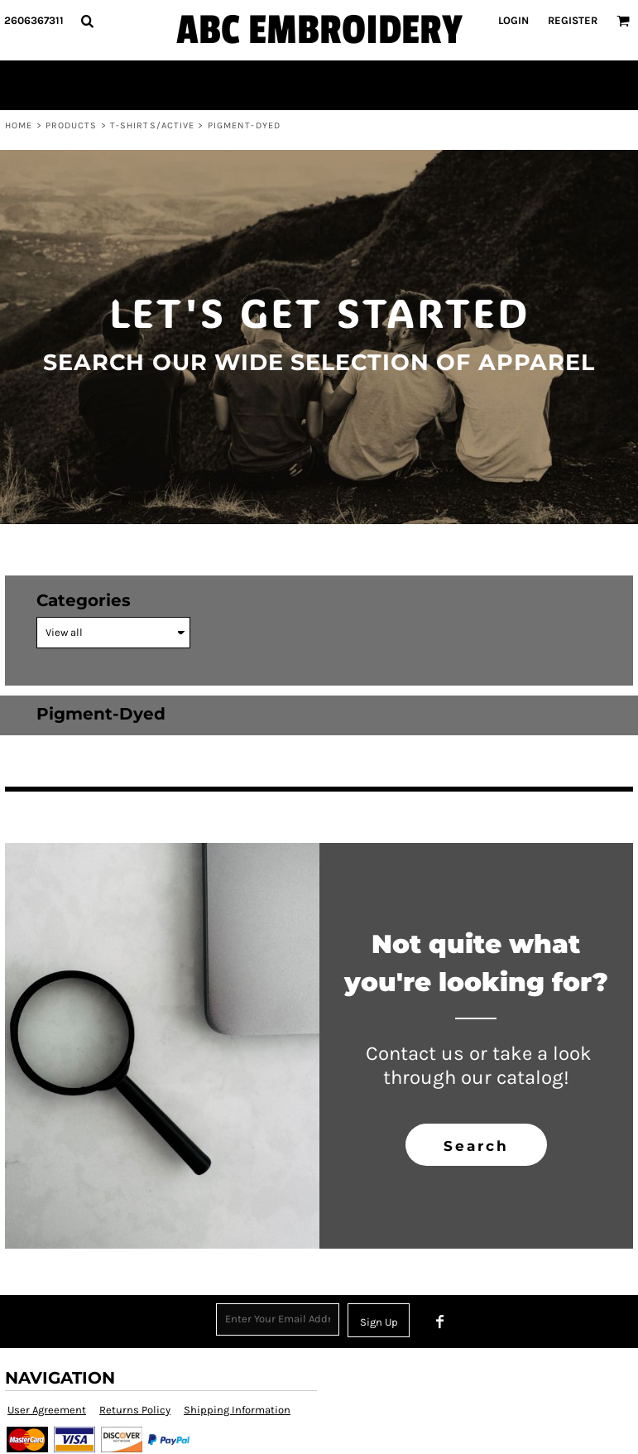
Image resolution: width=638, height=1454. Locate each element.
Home (18, 125)
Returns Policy (134, 1409)
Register (572, 20)
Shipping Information (237, 1409)
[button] (87, 20)
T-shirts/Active (152, 125)
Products (72, 125)
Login (513, 20)
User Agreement (46, 1409)
